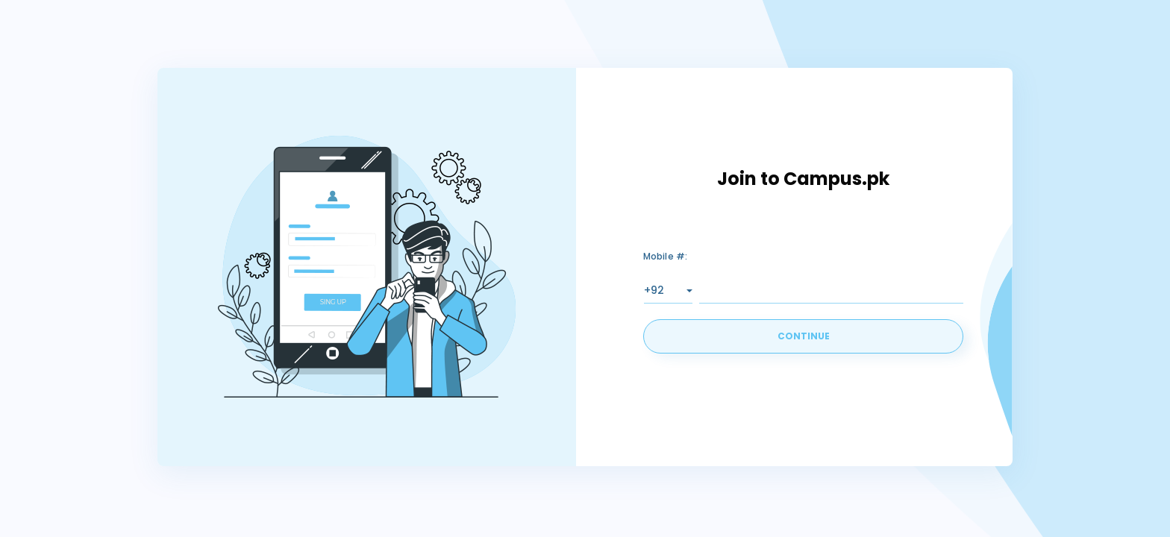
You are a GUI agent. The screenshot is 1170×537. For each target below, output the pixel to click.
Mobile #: (665, 256)
